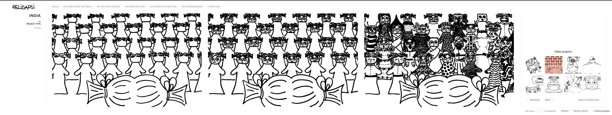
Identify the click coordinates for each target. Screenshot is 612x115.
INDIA (553, 65)
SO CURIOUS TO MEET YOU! (163, 6)
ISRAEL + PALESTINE (592, 65)
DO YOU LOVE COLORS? (108, 6)
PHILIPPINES (534, 65)
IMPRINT (565, 111)
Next (548, 100)
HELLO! (55, 6)
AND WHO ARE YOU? (135, 6)
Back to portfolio (588, 100)
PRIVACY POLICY (581, 111)
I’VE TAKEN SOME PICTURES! (77, 6)
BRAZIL (573, 65)
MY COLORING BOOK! (192, 6)
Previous (535, 100)
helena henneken (602, 111)
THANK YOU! (213, 6)
